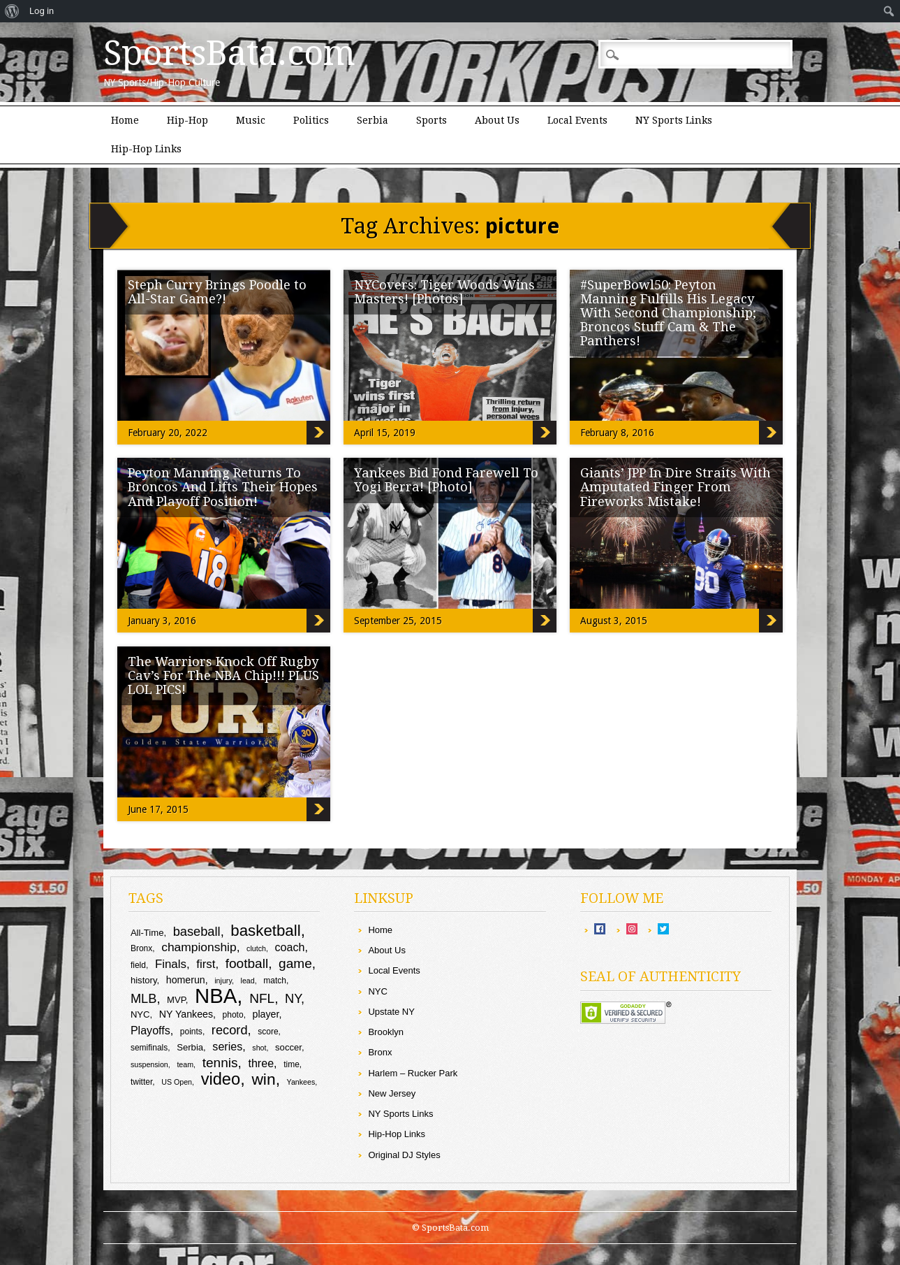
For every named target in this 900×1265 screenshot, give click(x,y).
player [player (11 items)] (266, 1014)
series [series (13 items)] (227, 1046)
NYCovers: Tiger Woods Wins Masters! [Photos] (444, 291)
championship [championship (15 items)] (198, 947)
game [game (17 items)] (295, 963)
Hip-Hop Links (146, 148)
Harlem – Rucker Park (412, 1073)
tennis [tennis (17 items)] (220, 1062)
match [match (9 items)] (274, 980)
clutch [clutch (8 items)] (256, 948)
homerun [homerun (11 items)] (185, 979)
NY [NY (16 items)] (293, 998)
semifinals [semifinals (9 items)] (149, 1048)
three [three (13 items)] (261, 1063)
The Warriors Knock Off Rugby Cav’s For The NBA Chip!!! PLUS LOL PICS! (223, 675)
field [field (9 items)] (138, 965)
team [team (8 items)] (185, 1064)
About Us (497, 120)
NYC (377, 991)
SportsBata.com (229, 53)
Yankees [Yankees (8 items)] (301, 1082)
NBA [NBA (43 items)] (216, 995)
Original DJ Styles (404, 1155)
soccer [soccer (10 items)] (288, 1047)
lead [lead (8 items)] (248, 980)
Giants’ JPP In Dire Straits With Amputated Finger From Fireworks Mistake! (675, 486)
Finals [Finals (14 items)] (170, 964)
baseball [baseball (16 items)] (197, 931)
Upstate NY (391, 1011)
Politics (311, 120)
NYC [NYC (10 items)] (140, 1014)
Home (125, 120)
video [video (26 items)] (221, 1079)
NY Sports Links (673, 120)
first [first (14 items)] (205, 964)
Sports (431, 120)
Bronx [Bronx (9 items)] (141, 948)
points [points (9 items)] (191, 1031)
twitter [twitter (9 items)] (141, 1082)
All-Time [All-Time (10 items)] (147, 932)
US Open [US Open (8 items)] (176, 1082)
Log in (41, 11)
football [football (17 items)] (247, 963)
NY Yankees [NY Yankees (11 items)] (186, 1014)
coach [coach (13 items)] (290, 947)
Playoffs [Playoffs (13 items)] (150, 1030)
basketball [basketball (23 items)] (265, 930)
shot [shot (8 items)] (259, 1047)
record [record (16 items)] (230, 1029)
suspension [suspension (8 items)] (149, 1064)
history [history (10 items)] (144, 980)
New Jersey (391, 1093)
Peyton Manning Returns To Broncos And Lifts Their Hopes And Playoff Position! (223, 486)
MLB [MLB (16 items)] (144, 998)
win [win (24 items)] (263, 1079)
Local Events (577, 120)
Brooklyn (386, 1032)
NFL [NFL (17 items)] (261, 998)
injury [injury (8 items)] (223, 980)
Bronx (380, 1052)
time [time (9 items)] (291, 1064)
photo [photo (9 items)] (233, 1015)
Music (250, 120)
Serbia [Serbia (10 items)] (190, 1047)
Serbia (372, 120)
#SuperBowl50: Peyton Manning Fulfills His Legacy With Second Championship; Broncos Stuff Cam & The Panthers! (668, 312)
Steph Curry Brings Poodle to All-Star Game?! (217, 291)
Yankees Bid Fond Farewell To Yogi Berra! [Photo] (446, 479)
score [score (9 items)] (268, 1031)
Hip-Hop (187, 120)
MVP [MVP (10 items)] (176, 1000)
